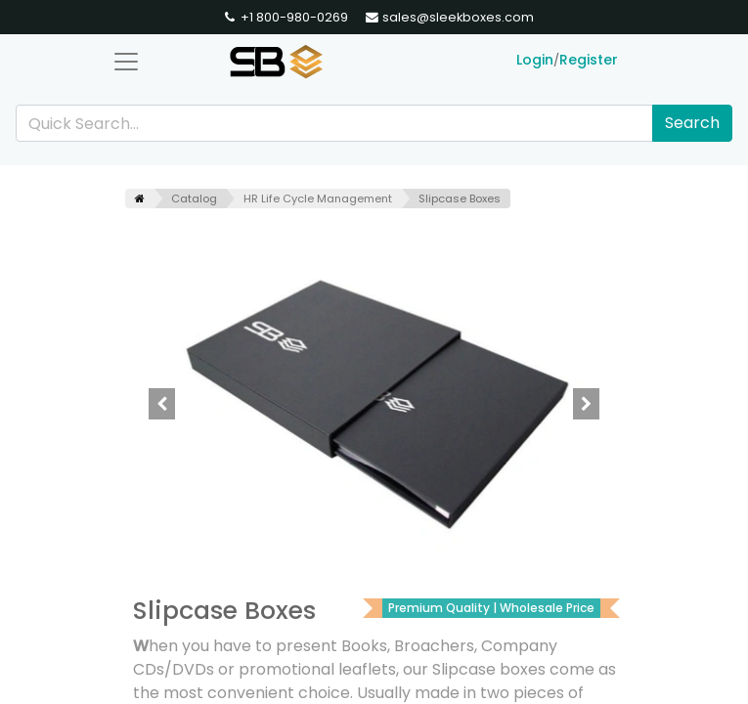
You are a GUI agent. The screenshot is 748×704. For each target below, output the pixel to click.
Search (692, 122)
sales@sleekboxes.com (449, 17)
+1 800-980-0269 (285, 17)
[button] (162, 404)
